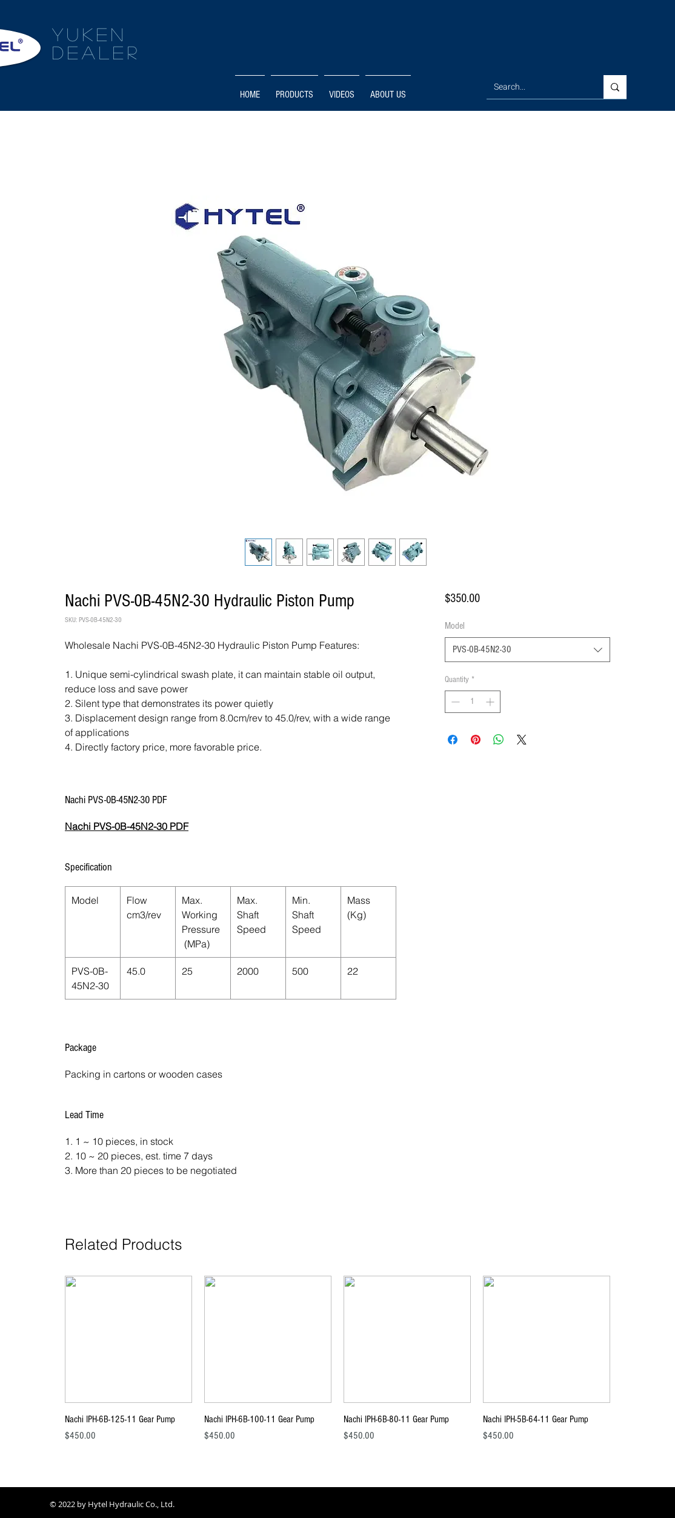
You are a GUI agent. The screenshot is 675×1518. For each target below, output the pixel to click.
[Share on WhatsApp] (498, 739)
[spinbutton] (473, 701)
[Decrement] (454, 701)
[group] (337, 1366)
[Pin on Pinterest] (475, 739)
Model (455, 625)
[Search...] (536, 87)
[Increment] (491, 701)
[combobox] (527, 649)
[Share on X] (521, 739)
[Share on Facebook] (452, 739)
